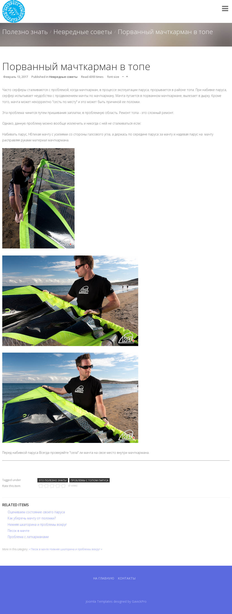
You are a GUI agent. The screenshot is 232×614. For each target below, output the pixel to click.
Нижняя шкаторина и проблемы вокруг (37, 524)
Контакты (126, 578)
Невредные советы (82, 31)
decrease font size (123, 75)
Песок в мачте (18, 530)
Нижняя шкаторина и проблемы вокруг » (76, 549)
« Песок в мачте (39, 549)
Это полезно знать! (53, 480)
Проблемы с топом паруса (89, 480)
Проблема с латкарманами (28, 537)
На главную (103, 578)
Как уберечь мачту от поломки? (32, 518)
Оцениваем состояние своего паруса (36, 512)
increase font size (127, 75)
